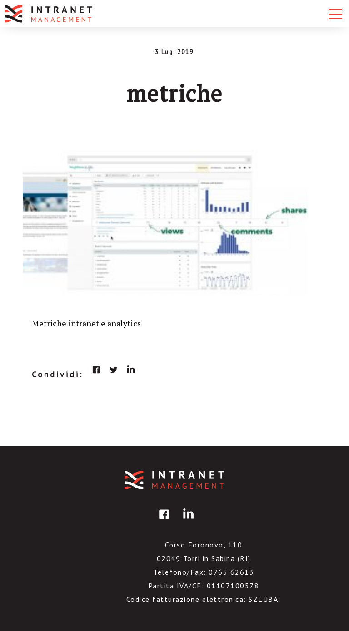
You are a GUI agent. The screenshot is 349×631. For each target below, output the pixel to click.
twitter (114, 369)
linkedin (131, 369)
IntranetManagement (174, 480)
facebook (96, 369)
